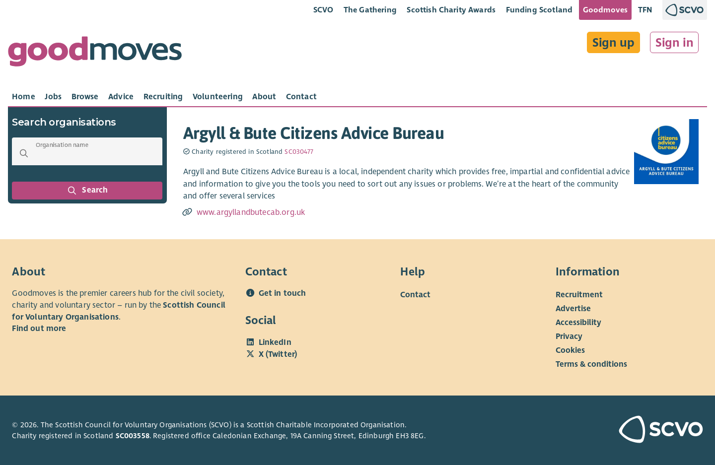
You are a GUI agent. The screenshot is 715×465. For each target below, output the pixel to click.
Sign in (674, 42)
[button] (24, 153)
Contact (415, 295)
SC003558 (132, 435)
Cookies (570, 350)
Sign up (613, 42)
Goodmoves (605, 9)
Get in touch (282, 293)
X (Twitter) (278, 354)
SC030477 (299, 152)
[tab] (23, 96)
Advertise (573, 309)
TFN (645, 9)
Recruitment (579, 295)
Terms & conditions (591, 364)
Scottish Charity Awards (451, 9)
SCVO (323, 9)
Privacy (569, 336)
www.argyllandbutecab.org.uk (251, 212)
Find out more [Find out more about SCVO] (39, 328)
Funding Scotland (539, 9)
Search (87, 191)
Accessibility (578, 323)
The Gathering (370, 9)
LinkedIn (275, 342)
